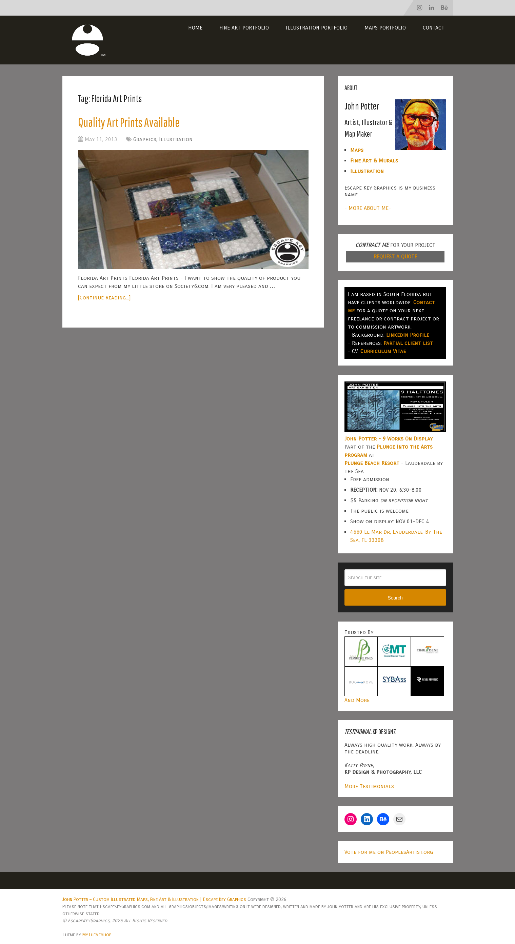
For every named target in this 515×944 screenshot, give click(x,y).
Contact (433, 27)
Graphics (144, 139)
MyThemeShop (96, 935)
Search (395, 598)
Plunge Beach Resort (371, 463)
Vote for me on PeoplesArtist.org (388, 852)
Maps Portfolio (385, 27)
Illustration (176, 139)
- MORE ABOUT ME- (367, 208)
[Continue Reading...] (104, 298)
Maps (356, 150)
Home (195, 27)
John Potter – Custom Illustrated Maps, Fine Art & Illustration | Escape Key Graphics (154, 899)
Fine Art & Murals (374, 160)
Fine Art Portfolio (244, 27)
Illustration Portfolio (317, 27)
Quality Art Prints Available (129, 122)
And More (357, 700)
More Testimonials (369, 786)
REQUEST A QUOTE (395, 256)
